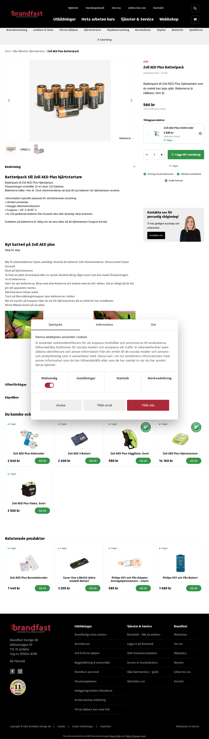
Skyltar (161, 32)
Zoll (145, 64)
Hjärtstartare (92, 32)
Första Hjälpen (68, 32)
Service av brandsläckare (142, 665)
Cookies (61, 729)
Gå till (42, 463)
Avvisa (60, 405)
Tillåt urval (104, 405)
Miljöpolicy (180, 656)
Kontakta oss (156, 238)
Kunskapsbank (95, 7)
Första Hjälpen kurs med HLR (92, 712)
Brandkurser (82, 646)
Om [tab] (153, 324)
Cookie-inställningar (82, 729)
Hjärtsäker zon (136, 684)
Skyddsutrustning (118, 32)
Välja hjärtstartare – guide (143, 674)
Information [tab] (104, 324)
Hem (7, 54)
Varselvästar (143, 32)
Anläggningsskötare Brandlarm (93, 693)
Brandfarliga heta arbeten (90, 637)
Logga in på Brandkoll (140, 646)
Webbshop (169, 19)
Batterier (177, 32)
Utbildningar (64, 19)
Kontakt (158, 7)
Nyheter (73, 7)
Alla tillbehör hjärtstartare (29, 54)
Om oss (116, 7)
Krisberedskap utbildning (90, 702)
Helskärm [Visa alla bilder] (126, 141)
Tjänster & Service (137, 19)
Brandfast (180, 629)
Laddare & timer (43, 32)
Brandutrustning (16, 32)
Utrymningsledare (85, 684)
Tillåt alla (148, 405)
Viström (195, 729)
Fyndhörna (196, 32)
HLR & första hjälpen (87, 656)
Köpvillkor (105, 729)
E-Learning (105, 42)
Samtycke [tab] (56, 324)
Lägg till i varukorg (188, 157)
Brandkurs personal (87, 674)
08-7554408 (17, 664)
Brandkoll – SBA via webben (143, 637)
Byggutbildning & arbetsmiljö (92, 665)
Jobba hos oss (137, 7)
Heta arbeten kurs (98, 19)
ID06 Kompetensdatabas (142, 656)
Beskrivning (13, 169)
